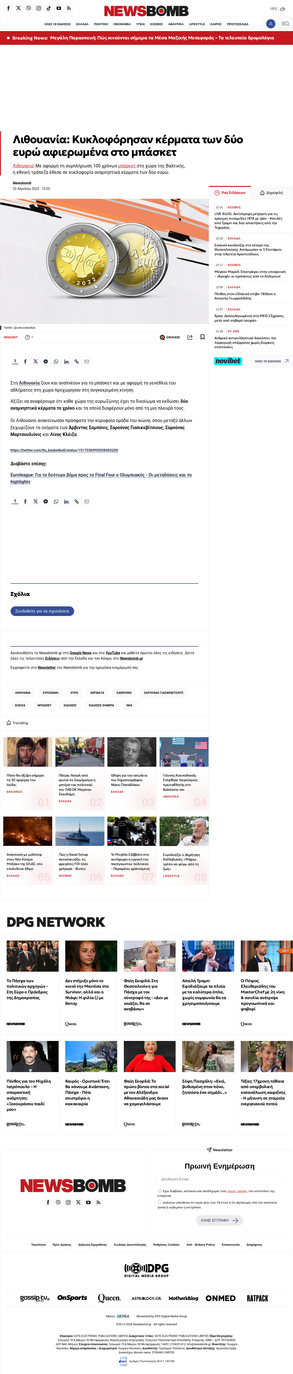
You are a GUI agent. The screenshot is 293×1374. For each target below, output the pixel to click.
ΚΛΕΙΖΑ (20, 705)
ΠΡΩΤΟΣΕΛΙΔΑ (238, 24)
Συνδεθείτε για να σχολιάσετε (42, 611)
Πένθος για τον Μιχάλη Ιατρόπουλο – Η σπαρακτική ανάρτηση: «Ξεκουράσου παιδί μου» (29, 1095)
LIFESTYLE (197, 24)
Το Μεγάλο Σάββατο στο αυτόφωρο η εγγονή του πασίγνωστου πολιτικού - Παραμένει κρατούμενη (130, 861)
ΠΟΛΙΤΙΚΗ (101, 24)
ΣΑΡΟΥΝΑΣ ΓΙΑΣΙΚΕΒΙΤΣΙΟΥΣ (163, 692)
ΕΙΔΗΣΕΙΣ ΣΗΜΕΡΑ (101, 705)
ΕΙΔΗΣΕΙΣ (70, 705)
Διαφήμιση (254, 1244)
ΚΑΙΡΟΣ (216, 24)
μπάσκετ (127, 166)
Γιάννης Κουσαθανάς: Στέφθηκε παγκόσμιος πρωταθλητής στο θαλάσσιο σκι (180, 782)
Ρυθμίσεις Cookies (166, 1244)
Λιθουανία (23, 166)
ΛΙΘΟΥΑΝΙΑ (23, 692)
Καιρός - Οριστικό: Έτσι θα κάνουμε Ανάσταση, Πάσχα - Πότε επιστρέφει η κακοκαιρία (87, 1092)
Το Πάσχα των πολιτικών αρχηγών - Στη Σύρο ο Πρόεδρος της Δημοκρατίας (27, 989)
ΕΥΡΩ (74, 692)
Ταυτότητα (38, 1244)
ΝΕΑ (129, 705)
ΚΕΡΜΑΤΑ (97, 692)
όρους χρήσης (237, 1191)
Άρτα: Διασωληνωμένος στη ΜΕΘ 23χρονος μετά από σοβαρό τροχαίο (249, 318)
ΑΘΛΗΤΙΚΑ (176, 24)
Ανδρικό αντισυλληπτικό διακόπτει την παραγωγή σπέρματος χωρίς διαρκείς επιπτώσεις (245, 342)
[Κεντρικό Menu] (285, 23)
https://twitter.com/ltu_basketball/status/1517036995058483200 (64, 450)
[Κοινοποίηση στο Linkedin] (66, 361)
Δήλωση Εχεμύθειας (92, 1244)
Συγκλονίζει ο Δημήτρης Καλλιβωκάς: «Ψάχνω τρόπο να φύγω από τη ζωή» (181, 861)
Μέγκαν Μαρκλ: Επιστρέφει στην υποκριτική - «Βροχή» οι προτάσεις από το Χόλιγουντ (250, 273)
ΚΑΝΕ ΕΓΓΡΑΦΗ (219, 1220)
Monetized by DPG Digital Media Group (162, 1316)
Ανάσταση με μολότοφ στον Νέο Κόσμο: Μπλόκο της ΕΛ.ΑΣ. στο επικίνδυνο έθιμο (25, 861)
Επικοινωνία (231, 1244)
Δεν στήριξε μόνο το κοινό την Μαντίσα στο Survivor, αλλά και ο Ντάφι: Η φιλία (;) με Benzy (87, 992)
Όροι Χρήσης (62, 1244)
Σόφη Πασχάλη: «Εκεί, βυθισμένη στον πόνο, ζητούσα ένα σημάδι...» (204, 1086)
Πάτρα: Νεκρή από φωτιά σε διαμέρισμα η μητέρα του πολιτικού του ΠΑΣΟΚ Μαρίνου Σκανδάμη (77, 784)
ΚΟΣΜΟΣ (156, 24)
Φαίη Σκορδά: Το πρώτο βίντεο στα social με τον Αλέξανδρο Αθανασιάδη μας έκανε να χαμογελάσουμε (146, 1092)
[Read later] (202, 337)
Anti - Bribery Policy (200, 1244)
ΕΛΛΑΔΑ (82, 24)
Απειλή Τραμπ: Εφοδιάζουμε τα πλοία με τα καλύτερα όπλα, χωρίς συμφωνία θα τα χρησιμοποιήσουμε (204, 992)
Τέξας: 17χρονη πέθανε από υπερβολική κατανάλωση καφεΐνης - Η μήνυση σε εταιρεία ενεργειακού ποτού (263, 1092)
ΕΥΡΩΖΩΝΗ (50, 692)
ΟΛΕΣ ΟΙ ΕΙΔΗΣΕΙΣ (57, 24)
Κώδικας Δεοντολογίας (130, 1244)
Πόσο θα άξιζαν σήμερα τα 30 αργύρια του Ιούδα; (25, 780)
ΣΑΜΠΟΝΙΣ (124, 692)
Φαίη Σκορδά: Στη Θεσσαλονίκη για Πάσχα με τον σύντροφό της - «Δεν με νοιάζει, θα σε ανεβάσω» (146, 995)
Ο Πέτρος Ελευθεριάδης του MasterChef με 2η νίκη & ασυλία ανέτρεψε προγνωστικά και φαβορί (263, 995)
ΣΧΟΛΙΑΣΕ (170, 337)
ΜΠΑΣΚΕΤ (11, 337)
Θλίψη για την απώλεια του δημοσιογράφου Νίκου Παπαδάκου (129, 780)
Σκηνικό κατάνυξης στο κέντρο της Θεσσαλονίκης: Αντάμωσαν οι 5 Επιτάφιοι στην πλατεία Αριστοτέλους (248, 249)
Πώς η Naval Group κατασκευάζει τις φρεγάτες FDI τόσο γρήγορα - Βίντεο (73, 861)
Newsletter (47, 667)
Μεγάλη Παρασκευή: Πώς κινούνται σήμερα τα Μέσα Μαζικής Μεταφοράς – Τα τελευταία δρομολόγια (162, 38)
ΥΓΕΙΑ (140, 24)
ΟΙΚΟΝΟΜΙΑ (122, 24)
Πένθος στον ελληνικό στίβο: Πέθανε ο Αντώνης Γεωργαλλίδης (245, 296)
